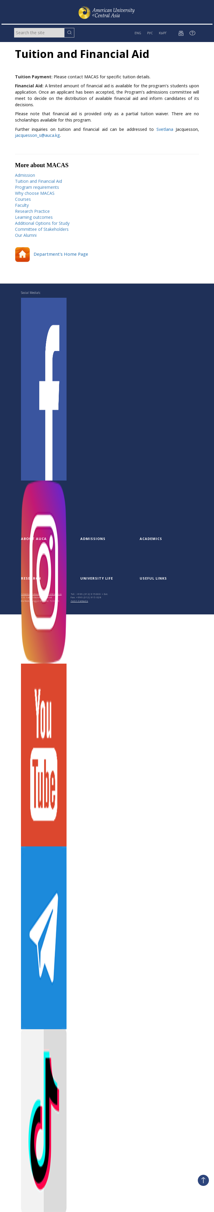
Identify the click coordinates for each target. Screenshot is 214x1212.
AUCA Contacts (79, 600)
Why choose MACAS (35, 193)
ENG (138, 33)
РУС (150, 33)
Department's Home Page (51, 254)
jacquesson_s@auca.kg (37, 135)
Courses (23, 199)
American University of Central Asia (41, 593)
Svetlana (164, 129)
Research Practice (32, 211)
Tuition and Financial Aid (38, 181)
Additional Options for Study (42, 223)
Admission (25, 175)
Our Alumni (26, 235)
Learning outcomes (34, 217)
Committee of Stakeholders (42, 229)
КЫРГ (163, 33)
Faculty (22, 205)
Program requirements (37, 187)
